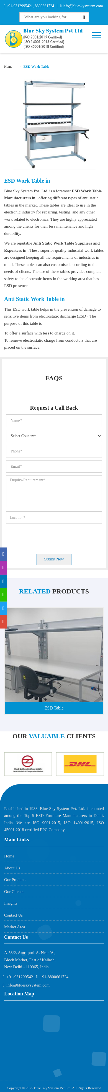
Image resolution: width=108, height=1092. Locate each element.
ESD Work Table (35, 66)
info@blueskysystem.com (82, 6)
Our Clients (14, 891)
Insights (10, 903)
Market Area (14, 927)
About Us (12, 868)
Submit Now (54, 559)
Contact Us (13, 915)
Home (8, 67)
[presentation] (48, 537)
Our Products (15, 879)
